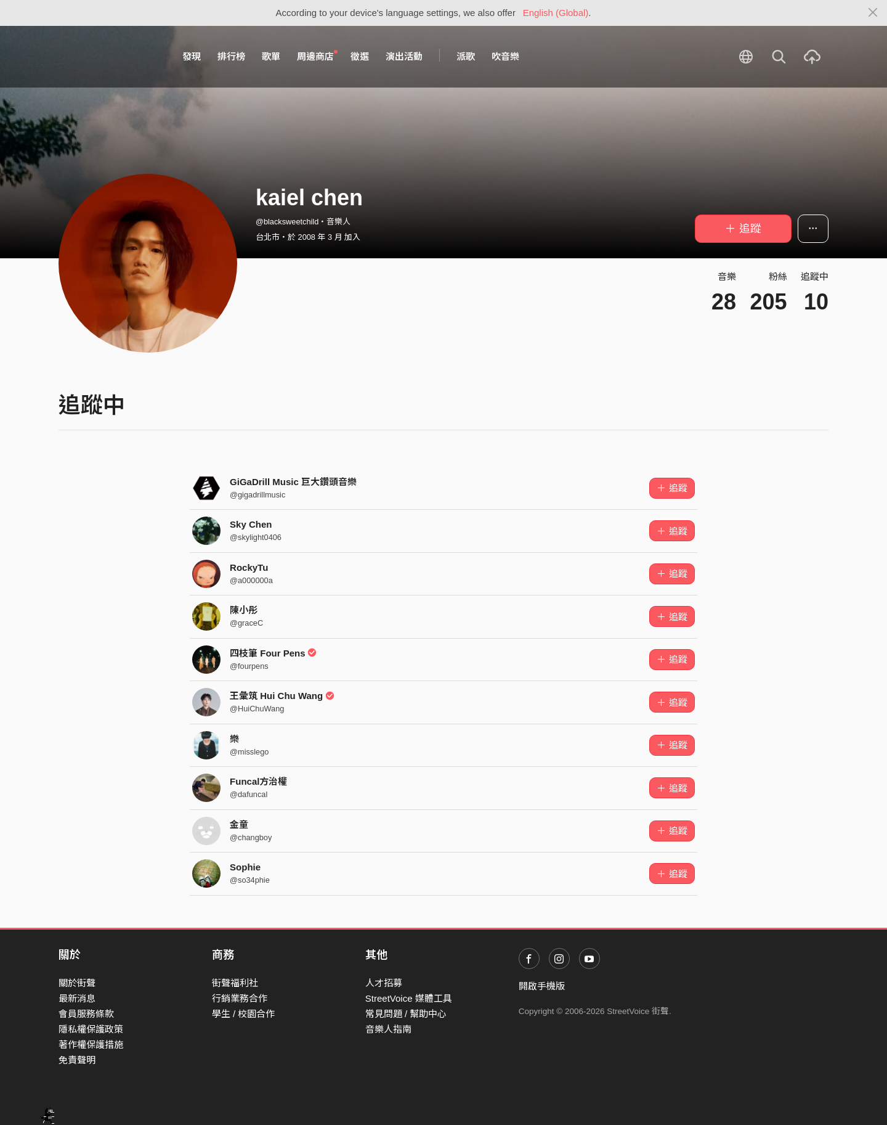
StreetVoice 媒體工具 (408, 998)
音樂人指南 (388, 1029)
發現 (191, 56)
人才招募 (383, 983)
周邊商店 (317, 56)
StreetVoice (109, 57)
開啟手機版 (542, 986)
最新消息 (77, 998)
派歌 (465, 56)
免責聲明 (77, 1060)
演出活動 (404, 56)
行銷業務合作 (239, 998)
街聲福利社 (235, 983)
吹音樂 (505, 56)
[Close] (873, 13)
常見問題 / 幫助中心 (406, 1013)
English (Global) (556, 12)
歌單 (271, 56)
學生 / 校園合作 (243, 1013)
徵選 (359, 56)
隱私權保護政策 (91, 1029)
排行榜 (231, 56)
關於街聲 (77, 983)
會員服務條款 (86, 1013)
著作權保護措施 (91, 1044)
